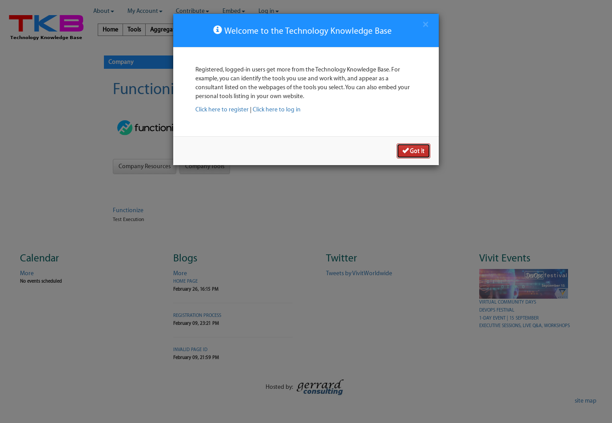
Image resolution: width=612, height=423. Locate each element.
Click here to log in (277, 109)
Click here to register (222, 109)
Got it (413, 150)
